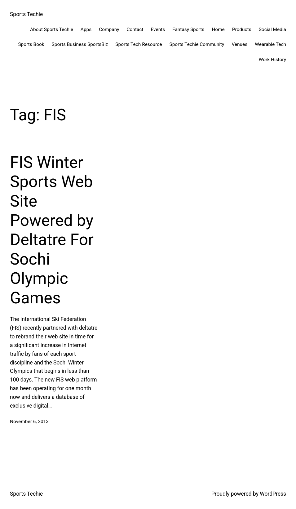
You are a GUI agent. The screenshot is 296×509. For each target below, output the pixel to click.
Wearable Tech (270, 44)
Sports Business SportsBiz (80, 44)
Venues (239, 44)
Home (218, 29)
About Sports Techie (51, 29)
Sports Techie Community (197, 44)
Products (241, 29)
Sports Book (31, 44)
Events (158, 29)
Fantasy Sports (188, 29)
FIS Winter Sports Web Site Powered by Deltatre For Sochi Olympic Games (52, 230)
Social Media (272, 29)
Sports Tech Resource (138, 44)
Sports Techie (26, 14)
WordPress (273, 494)
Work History (272, 59)
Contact (135, 29)
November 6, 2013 (29, 421)
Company (109, 29)
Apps (86, 29)
